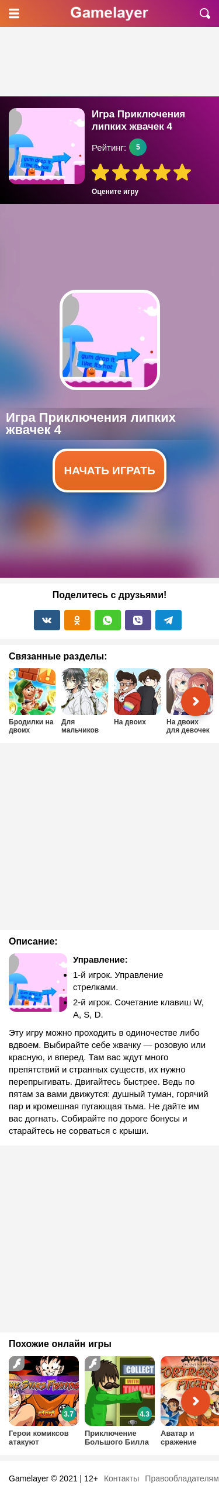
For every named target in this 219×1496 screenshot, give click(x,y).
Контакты (121, 1478)
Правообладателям (181, 1478)
